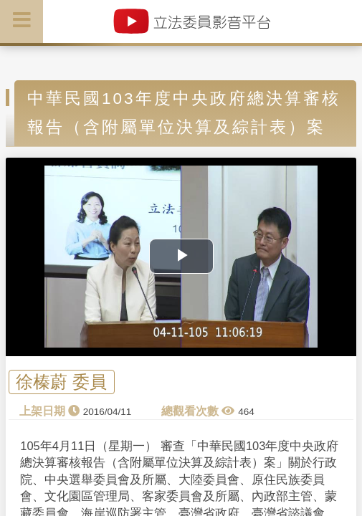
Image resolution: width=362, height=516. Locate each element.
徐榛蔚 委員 (61, 381)
